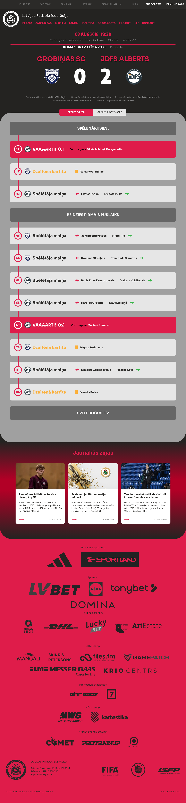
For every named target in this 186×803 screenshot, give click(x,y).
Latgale (84, 4)
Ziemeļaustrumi (109, 4)
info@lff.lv (46, 774)
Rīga (132, 4)
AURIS (177, 792)
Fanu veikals (175, 4)
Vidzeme (43, 4)
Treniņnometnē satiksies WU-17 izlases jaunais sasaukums (145, 495)
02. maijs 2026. (40, 519)
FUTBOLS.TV (153, 4)
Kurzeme (22, 4)
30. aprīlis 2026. (145, 519)
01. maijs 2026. (93, 519)
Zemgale (63, 4)
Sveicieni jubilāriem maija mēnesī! (88, 495)
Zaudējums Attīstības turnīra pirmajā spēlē (37, 495)
